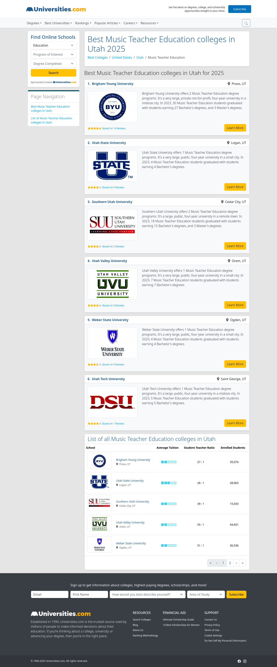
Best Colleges (98, 57)
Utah (140, 57)
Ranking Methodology (145, 635)
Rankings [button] (82, 23)
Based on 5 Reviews (113, 305)
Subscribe (239, 9)
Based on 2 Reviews (113, 246)
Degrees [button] (33, 23)
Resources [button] (148, 23)
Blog (135, 625)
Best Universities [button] (57, 23)
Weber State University (110, 320)
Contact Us (210, 619)
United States (122, 57)
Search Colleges (142, 619)
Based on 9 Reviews (113, 187)
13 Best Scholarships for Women (181, 625)
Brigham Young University (112, 84)
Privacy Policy (212, 625)
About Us (138, 630)
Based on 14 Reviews (114, 128)
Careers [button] (129, 23)
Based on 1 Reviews (113, 423)
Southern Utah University (112, 202)
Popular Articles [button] (106, 23)
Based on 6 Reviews (113, 364)
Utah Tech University (108, 379)
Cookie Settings (213, 635)
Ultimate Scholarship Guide (178, 619)
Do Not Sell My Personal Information (225, 640)
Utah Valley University (109, 261)
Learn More (235, 128)
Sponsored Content (41, 82)
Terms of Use (211, 630)
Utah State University (109, 143)
